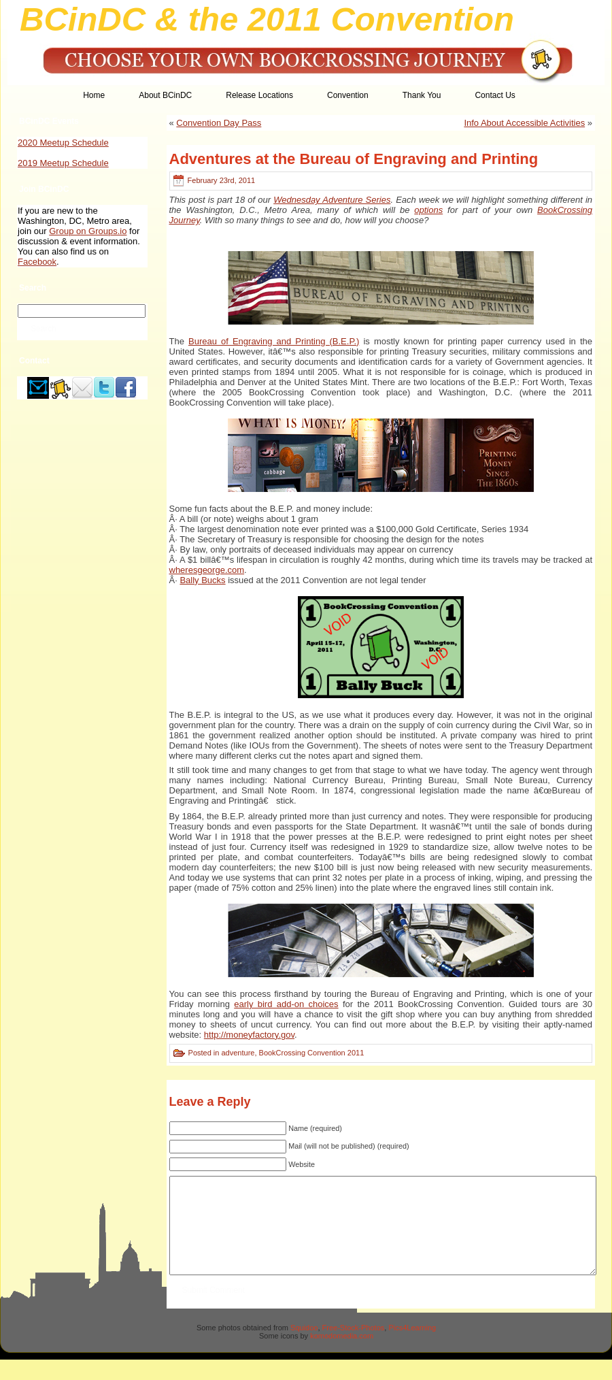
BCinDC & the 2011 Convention (267, 19)
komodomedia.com (341, 1356)
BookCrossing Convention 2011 (311, 1053)
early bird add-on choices (286, 1004)
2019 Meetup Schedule (63, 163)
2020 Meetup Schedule (63, 142)
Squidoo (304, 1348)
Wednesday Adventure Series (331, 200)
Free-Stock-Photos (353, 1348)
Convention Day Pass (218, 123)
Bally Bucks (202, 580)
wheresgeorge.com (207, 570)
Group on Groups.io (87, 231)
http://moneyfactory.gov (249, 1035)
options (428, 210)
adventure (237, 1053)
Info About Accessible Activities (524, 123)
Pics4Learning (412, 1348)
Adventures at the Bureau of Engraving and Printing (354, 158)
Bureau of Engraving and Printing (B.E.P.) (273, 341)
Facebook (37, 262)
